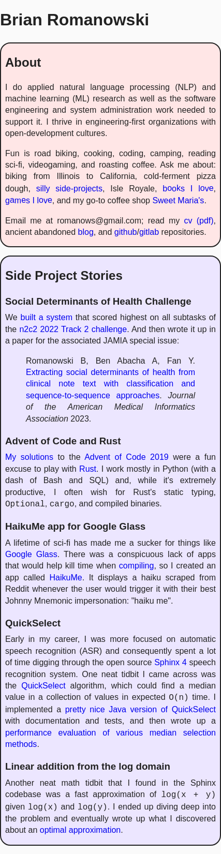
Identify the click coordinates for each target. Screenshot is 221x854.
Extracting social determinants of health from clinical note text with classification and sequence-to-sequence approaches (110, 384)
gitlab (149, 232)
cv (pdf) (198, 220)
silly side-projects (69, 188)
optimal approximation (80, 830)
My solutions (29, 457)
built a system (46, 317)
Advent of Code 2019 (126, 457)
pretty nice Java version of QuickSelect (140, 709)
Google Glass (31, 554)
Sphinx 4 (170, 662)
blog (86, 232)
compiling (136, 565)
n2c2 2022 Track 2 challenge (73, 329)
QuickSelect (43, 685)
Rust (87, 469)
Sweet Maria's (178, 200)
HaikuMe (66, 577)
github (125, 232)
